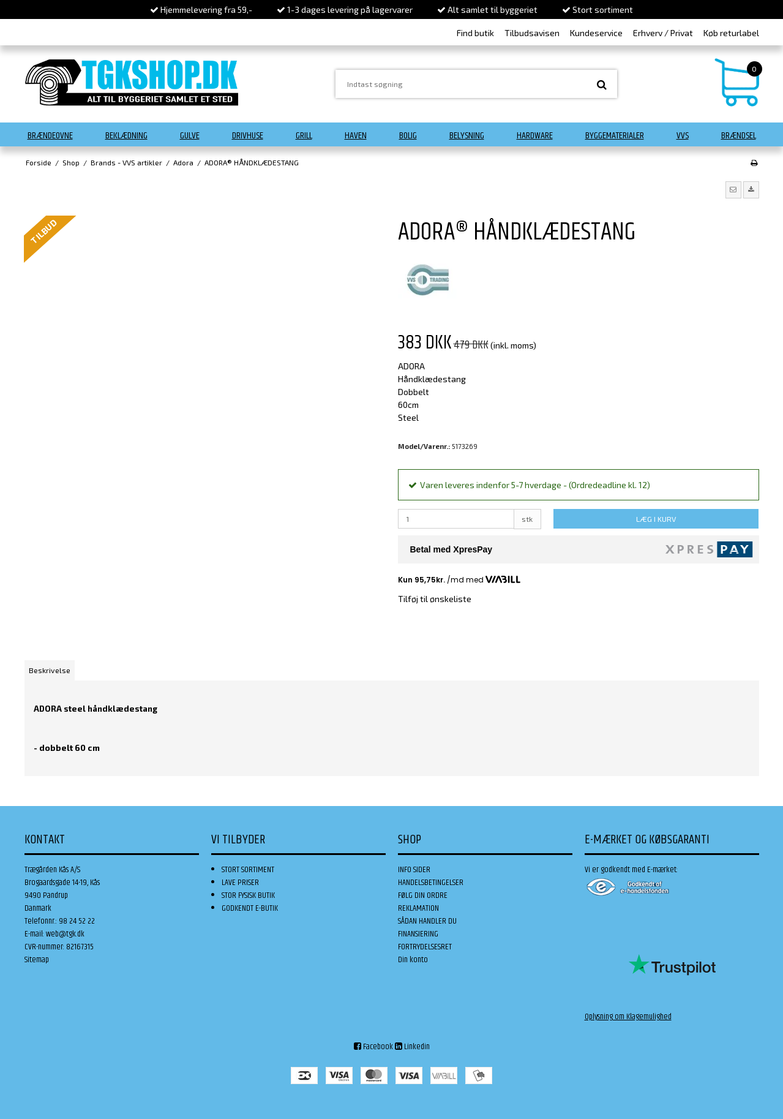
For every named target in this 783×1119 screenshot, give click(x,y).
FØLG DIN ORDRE (423, 895)
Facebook (373, 1046)
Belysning (466, 135)
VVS (682, 135)
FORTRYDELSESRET (425, 947)
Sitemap (36, 959)
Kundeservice (596, 33)
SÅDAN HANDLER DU (427, 921)
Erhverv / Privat (663, 33)
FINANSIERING (418, 934)
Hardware (535, 135)
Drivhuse (247, 135)
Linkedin (412, 1046)
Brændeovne (50, 135)
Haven (356, 135)
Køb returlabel (731, 33)
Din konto (413, 959)
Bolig (408, 135)
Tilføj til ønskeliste (434, 598)
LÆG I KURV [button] (656, 518)
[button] (733, 189)
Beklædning (126, 135)
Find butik (475, 33)
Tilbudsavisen (532, 33)
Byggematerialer (614, 135)
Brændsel (738, 135)
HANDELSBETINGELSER (430, 882)
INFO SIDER (414, 869)
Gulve (190, 135)
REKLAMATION (418, 908)
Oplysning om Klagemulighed (628, 1016)
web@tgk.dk (65, 934)
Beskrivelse (49, 670)
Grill (304, 135)
